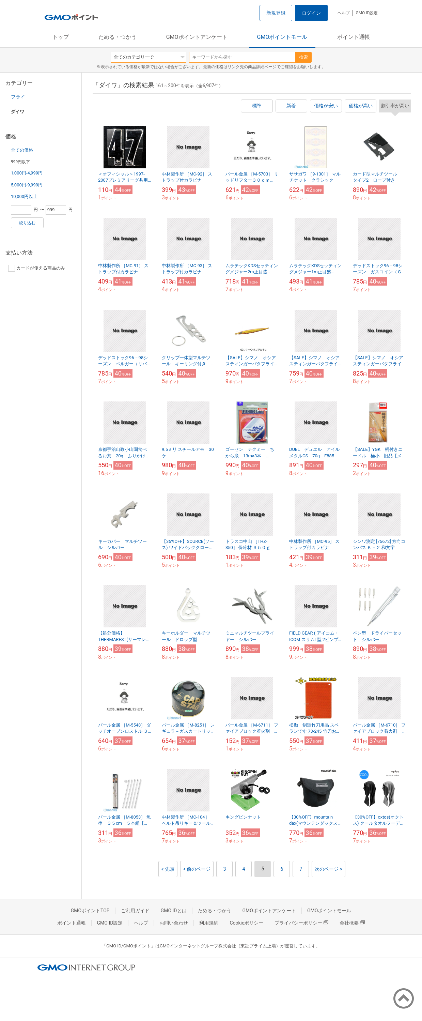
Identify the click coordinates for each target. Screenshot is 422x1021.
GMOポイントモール (282, 37)
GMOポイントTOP (90, 910)
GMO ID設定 (367, 13)
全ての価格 (22, 150)
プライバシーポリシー (301, 923)
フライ (18, 97)
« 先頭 (167, 869)
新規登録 (275, 13)
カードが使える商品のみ (36, 268)
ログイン (311, 13)
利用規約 (208, 923)
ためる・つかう (117, 37)
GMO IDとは (174, 910)
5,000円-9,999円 (27, 184)
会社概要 (352, 923)
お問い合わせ (173, 923)
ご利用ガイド (135, 910)
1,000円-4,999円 (27, 173)
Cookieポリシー (246, 923)
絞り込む (27, 222)
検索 (303, 57)
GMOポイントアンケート (197, 37)
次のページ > (328, 869)
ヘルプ (344, 13)
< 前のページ (197, 869)
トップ (60, 37)
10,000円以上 (24, 196)
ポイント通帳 (353, 37)
